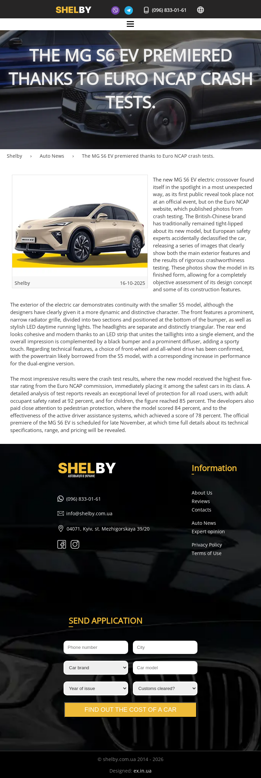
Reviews (201, 501)
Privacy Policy (207, 544)
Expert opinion (208, 531)
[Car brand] (96, 668)
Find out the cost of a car (131, 709)
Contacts (201, 509)
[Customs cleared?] (165, 688)
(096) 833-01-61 (165, 10)
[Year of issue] (96, 688)
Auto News (204, 523)
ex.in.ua (143, 770)
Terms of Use (207, 553)
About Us (202, 492)
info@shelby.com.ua (89, 513)
